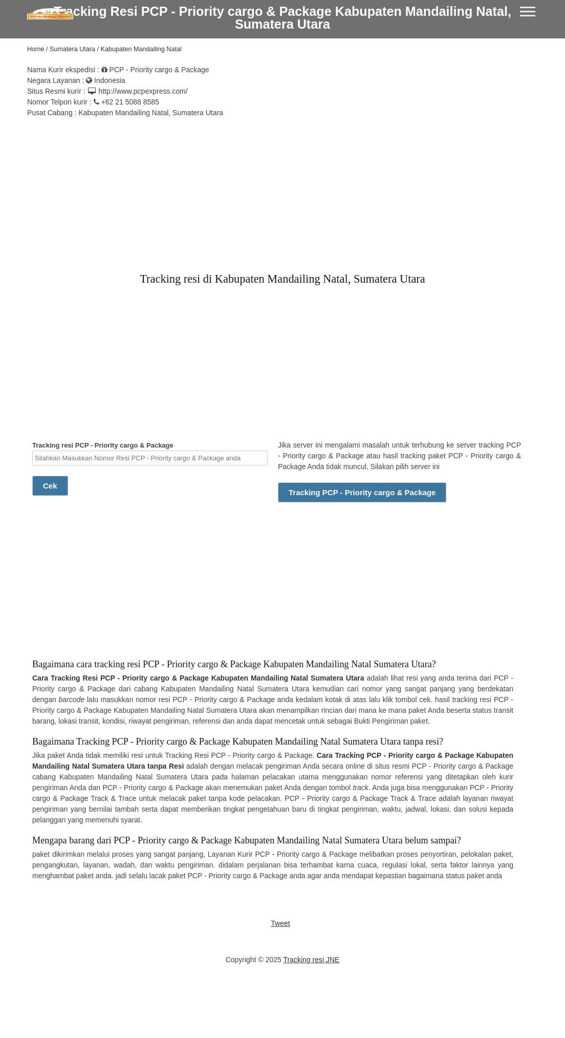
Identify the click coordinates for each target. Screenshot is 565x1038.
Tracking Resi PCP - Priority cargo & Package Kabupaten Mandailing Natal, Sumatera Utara (282, 17)
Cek (50, 485)
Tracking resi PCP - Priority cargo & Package (150, 453)
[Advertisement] (282, 190)
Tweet (280, 923)
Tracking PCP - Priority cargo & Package (362, 492)
